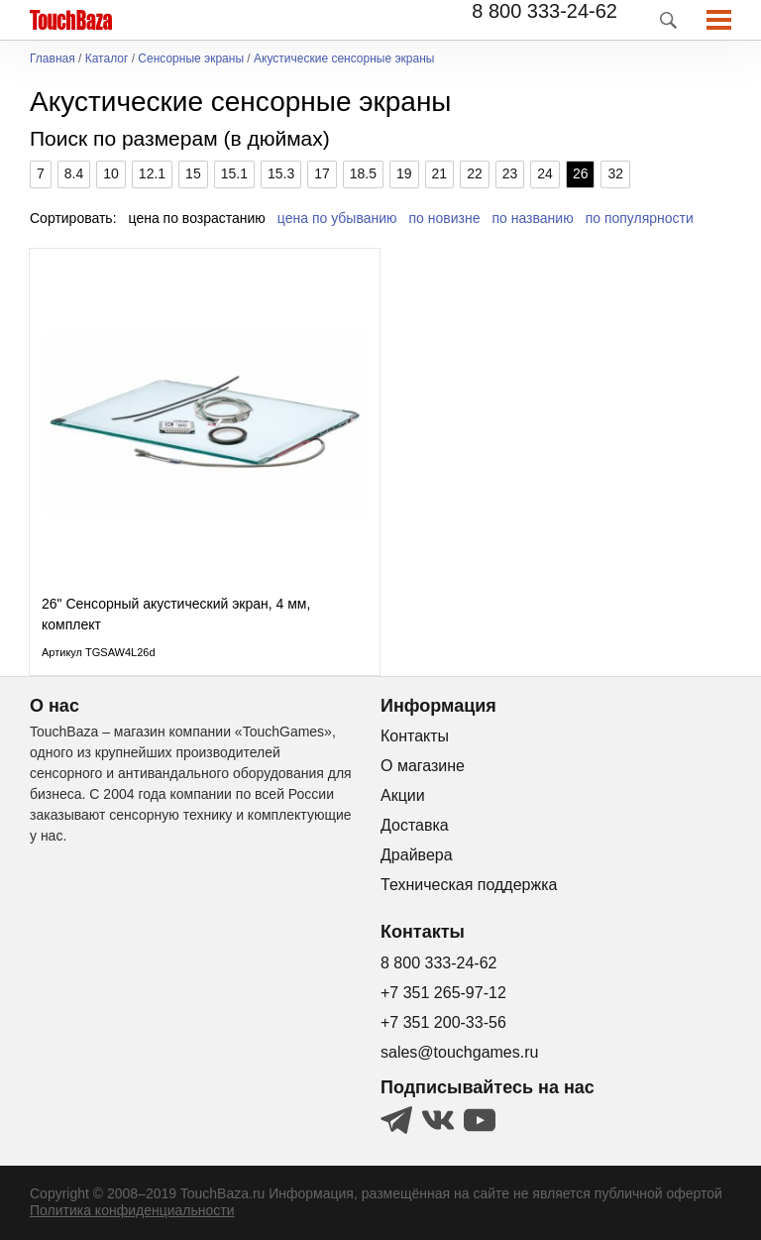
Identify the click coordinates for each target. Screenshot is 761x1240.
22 (475, 173)
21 (440, 173)
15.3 (281, 173)
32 (615, 173)
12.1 (152, 173)
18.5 (363, 173)
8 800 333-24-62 (544, 11)
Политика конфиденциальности (132, 1210)
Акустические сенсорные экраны (344, 59)
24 (545, 173)
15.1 (234, 173)
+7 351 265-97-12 (443, 992)
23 (510, 173)
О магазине (422, 765)
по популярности (640, 218)
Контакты (414, 736)
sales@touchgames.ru (459, 1052)
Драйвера (416, 854)
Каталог (107, 59)
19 (404, 173)
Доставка (414, 825)
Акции (402, 795)
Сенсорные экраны (191, 59)
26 (581, 173)
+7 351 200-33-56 (443, 1022)
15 (193, 173)
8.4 (73, 173)
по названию (533, 218)
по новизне (445, 218)
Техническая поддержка (468, 884)
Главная (52, 59)
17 (322, 173)
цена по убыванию (337, 218)
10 (111, 173)
